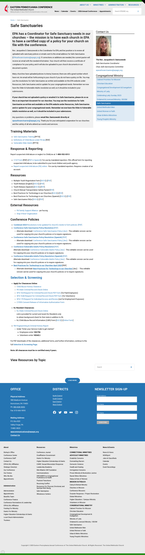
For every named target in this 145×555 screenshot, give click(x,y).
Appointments (9, 479)
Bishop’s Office (9, 452)
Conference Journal (44, 452)
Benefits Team (9, 497)
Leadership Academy (44, 467)
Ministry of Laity (75, 519)
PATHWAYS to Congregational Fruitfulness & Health (47, 477)
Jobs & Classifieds (110, 458)
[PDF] (36, 228)
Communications (43, 473)
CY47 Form (18, 160)
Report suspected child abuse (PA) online (30, 166)
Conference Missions (77, 491)
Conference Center (10, 455)
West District (57, 405)
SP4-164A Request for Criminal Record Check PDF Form (39, 296)
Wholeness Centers (44, 494)
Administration (117, 5)
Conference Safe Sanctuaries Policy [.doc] (50, 231)
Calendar (106, 461)
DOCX (43, 181)
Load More (72, 380)
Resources (134, 5)
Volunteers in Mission (77, 502)
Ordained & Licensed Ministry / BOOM (83, 522)
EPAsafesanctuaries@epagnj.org (26, 57)
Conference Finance (11, 500)
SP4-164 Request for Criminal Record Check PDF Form (39, 293)
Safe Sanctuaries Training (24, 137)
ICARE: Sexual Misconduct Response (50, 464)
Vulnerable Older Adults (23, 143)
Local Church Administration (14, 517)
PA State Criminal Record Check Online (32, 290)
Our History (8, 473)
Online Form (68, 320)
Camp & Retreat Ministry (78, 485)
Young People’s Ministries (79, 537)
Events (105, 464)
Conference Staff (10, 458)
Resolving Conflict (43, 484)
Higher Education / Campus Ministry (83, 499)
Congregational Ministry (81, 505)
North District (57, 396)
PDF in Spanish (35, 160)
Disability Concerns (77, 458)
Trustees (7, 520)
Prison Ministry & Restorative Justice (83, 473)
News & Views (108, 452)
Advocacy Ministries (79, 455)
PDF (49, 181)
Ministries (99, 5)
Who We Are (8, 476)
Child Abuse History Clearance (29, 287)
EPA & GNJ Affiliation (11, 464)
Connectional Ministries (81, 452)
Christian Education (76, 511)
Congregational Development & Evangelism (81, 515)
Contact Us (7, 461)
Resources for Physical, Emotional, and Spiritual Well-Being (51, 487)
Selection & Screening (26, 277)
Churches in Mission (77, 488)
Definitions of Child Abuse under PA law (29, 140)
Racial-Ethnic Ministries (78, 476)
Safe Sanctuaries (43, 491)
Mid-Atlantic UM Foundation (46, 470)
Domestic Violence (76, 464)
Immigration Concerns (78, 470)
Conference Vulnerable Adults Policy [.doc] (47, 250)
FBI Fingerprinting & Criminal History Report (31, 326)
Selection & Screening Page (25, 344)
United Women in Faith (78, 531)
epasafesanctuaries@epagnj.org (26, 121)
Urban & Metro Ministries (79, 534)
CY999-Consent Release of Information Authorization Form (40, 302)
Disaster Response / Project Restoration (84, 494)
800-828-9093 (19, 407)
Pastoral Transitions (44, 481)
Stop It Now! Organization (27, 214)
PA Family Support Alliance (27, 210)
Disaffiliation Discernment (46, 455)
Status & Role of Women (78, 479)
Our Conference (9, 470)
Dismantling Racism (77, 461)
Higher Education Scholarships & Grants (18, 514)
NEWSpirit (106, 455)
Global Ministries (76, 497)
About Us (85, 5)
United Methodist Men (78, 528)
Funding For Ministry (11, 508)
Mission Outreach (78, 482)
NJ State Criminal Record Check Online (32, 311)
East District (57, 402)
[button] (143, 2)
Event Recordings (109, 467)
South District (57, 399)
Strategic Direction (10, 467)
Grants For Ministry (10, 511)
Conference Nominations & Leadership (17, 503)
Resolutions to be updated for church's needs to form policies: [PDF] (48, 225)
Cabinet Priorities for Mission (80, 508)
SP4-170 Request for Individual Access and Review (37, 299)
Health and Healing (76, 467)
